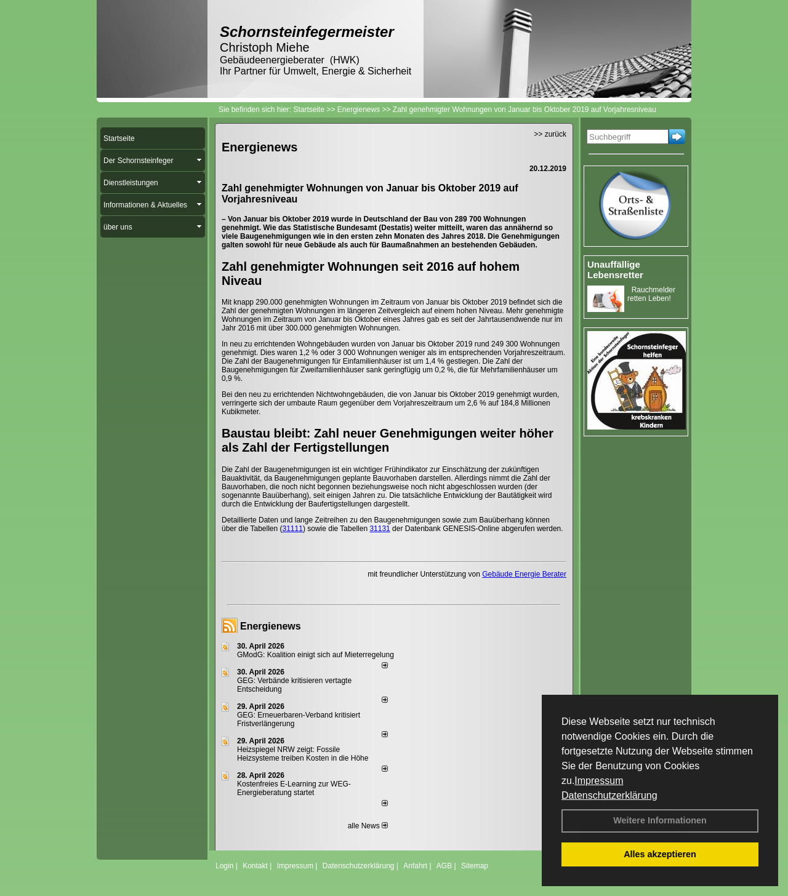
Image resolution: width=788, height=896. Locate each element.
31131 (379, 528)
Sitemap (474, 866)
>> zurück (550, 134)
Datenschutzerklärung (609, 795)
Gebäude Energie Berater (524, 574)
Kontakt (255, 866)
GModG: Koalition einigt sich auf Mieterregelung (315, 654)
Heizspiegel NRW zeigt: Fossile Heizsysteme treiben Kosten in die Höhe (302, 753)
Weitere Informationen (660, 820)
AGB (444, 866)
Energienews (270, 626)
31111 (293, 528)
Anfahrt (415, 866)
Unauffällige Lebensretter (615, 269)
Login (224, 866)
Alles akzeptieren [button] (660, 854)
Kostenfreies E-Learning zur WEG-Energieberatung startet (294, 788)
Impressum (598, 780)
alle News (368, 826)
